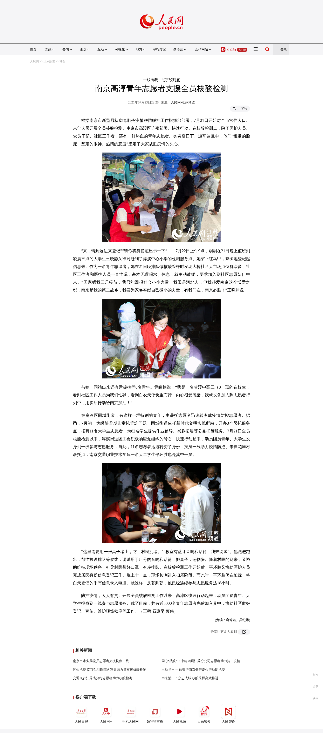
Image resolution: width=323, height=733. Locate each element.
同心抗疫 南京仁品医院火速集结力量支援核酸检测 (109, 669)
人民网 (34, 61)
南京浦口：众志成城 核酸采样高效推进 (190, 678)
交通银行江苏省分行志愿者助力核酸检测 (102, 678)
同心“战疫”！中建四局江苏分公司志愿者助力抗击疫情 (201, 661)
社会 (62, 61)
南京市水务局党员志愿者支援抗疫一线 (101, 661)
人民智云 (204, 713)
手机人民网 (130, 713)
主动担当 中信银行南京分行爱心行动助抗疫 (193, 669)
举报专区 (159, 49)
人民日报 (81, 713)
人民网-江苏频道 (183, 102)
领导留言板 (155, 713)
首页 (33, 49)
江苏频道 (49, 61)
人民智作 (228, 713)
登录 (283, 49)
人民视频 (179, 713)
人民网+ (106, 713)
